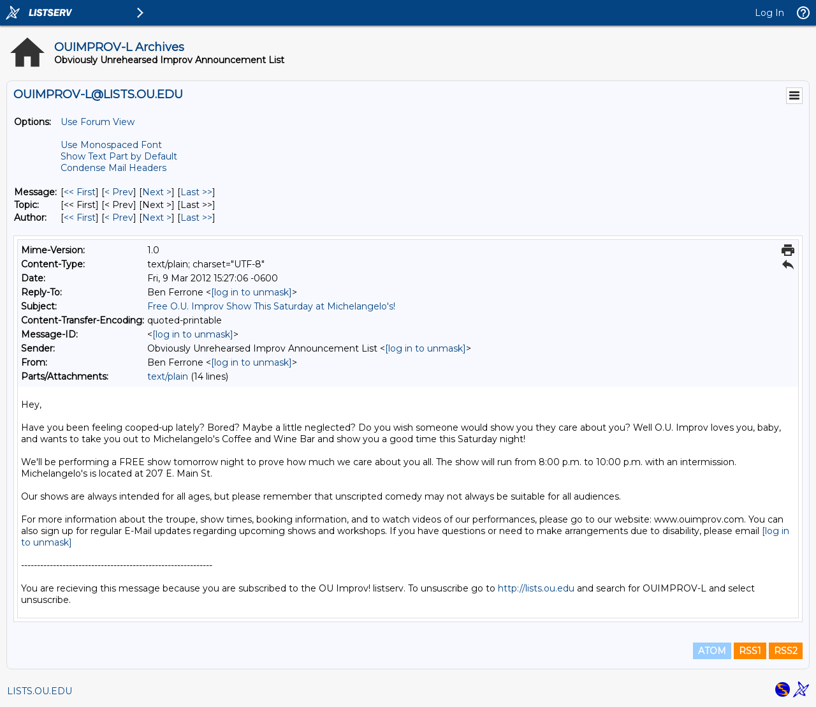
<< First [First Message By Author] (80, 217)
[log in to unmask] (251, 292)
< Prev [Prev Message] (119, 192)
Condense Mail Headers (113, 168)
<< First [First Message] (80, 192)
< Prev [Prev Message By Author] (119, 217)
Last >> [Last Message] (196, 192)
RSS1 (750, 651)
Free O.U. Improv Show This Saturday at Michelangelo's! (271, 306)
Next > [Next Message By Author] (156, 217)
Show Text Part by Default (119, 156)
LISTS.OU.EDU (39, 691)
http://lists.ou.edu (536, 588)
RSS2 (786, 651)
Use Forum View (98, 122)
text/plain (167, 376)
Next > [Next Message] (156, 192)
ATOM (712, 651)
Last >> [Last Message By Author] (196, 217)
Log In (769, 13)
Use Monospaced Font (111, 145)
